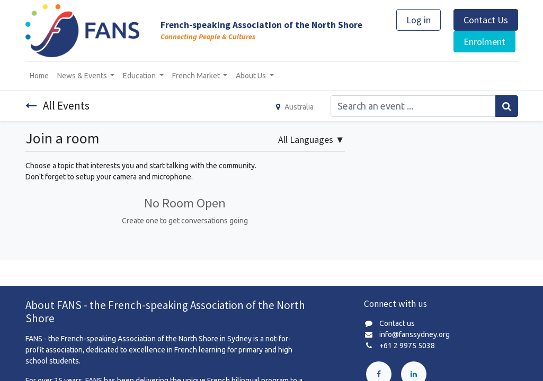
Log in (418, 20)
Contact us (397, 323)
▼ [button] (311, 139)
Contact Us (486, 20)
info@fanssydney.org (414, 334)
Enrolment (484, 41)
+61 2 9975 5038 (407, 345)
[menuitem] (39, 76)
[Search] (506, 106)
